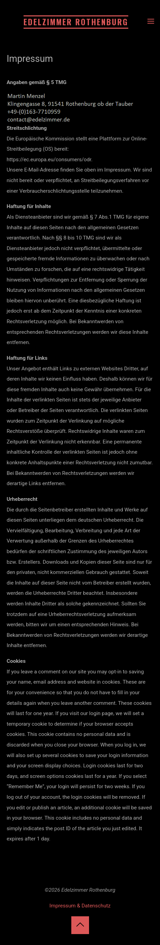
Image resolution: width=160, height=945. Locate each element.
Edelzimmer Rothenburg (76, 22)
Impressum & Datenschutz (80, 906)
